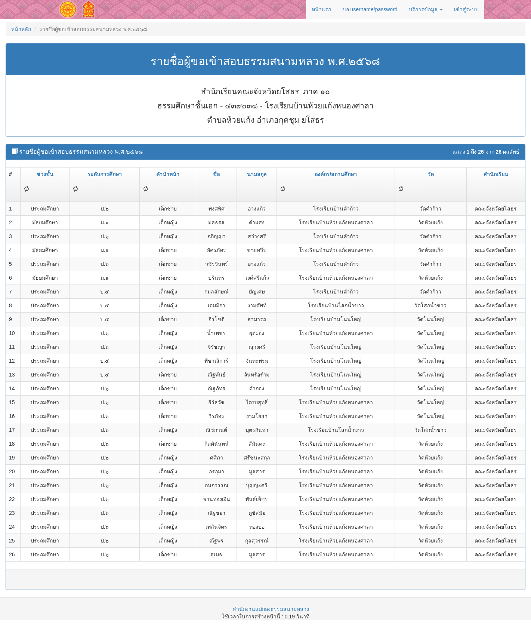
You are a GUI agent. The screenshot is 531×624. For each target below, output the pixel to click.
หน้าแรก (321, 9)
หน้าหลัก (21, 29)
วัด (430, 174)
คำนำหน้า (167, 174)
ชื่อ (216, 174)
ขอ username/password (370, 9)
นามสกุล (257, 174)
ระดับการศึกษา (104, 174)
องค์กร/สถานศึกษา (336, 174)
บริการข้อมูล (426, 9)
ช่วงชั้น (45, 174)
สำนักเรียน (496, 174)
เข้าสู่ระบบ (466, 9)
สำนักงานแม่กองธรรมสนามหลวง (271, 609)
